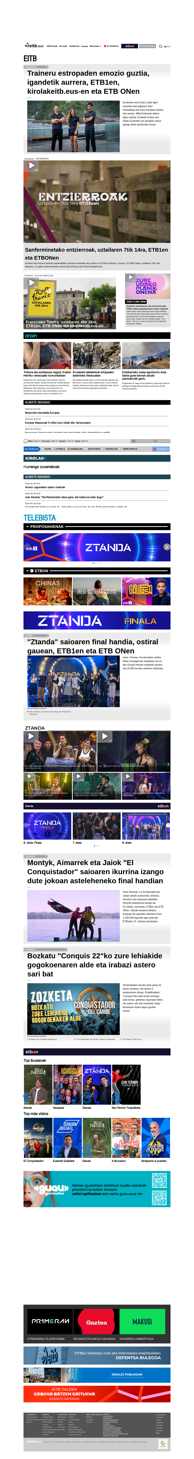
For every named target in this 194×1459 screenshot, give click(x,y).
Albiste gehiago (37, 402)
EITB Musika (47, 1427)
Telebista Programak (34, 1419)
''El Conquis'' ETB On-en (132, 1039)
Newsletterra (161, 1415)
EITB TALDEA (147, 46)
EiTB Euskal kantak (49, 1429)
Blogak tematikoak (112, 1432)
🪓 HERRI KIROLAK (128, 449)
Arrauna (71, 1424)
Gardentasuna (122, 1442)
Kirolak (63, 46)
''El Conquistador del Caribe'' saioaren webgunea (95, 1039)
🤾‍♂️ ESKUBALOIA (110, 449)
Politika (60, 1422)
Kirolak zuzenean (75, 1434)
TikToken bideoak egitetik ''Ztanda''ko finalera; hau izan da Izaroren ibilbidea (46, 794)
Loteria (106, 1424)
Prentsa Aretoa (110, 1436)
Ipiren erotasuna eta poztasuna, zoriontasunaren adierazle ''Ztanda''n (91, 794)
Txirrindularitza (74, 1419)
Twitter (158, 1420)
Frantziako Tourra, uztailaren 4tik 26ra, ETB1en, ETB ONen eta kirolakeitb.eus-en (65, 324)
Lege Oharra (77, 1442)
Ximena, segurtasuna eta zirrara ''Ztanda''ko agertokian (144, 794)
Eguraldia (61, 1429)
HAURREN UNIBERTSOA (137, 1338)
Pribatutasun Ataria (62, 1442)
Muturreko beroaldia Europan (42, 412)
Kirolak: (73, 1415)
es (169, 46)
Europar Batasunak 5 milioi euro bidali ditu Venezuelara (57, 422)
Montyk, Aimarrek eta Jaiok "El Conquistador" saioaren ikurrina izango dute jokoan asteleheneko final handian (95, 872)
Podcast (45, 1434)
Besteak (94, 46)
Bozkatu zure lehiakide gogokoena (43, 1039)
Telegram (159, 1425)
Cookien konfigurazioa (107, 1442)
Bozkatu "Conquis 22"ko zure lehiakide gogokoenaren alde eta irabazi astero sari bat (94, 965)
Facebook (159, 1417)
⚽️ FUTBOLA (59, 449)
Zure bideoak (161, 441)
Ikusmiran (61, 1427)
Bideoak (30, 1422)
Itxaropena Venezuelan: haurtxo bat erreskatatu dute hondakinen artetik (67, 432)
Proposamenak (47, 526)
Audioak (89, 1422)
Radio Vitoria (47, 1422)
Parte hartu (109, 1426)
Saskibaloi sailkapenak (77, 1432)
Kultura (60, 1424)
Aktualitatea (62, 1417)
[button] (93, 563)
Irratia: (46, 1415)
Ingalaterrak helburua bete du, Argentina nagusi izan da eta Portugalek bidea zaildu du (76, 507)
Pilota (71, 1422)
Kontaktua (134, 1442)
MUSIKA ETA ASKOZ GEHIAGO (94, 1338)
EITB (30, 59)
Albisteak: (63, 1415)
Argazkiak (90, 1419)
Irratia (84, 46)
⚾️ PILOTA (46, 449)
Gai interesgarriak (112, 1428)
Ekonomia (61, 1419)
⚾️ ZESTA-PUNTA (92, 449)
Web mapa (143, 1442)
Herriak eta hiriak (111, 1430)
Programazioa (32, 1417)
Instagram (160, 1423)
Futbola (71, 1417)
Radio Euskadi (47, 1419)
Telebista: (31, 1415)
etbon (41, 571)
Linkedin (159, 1428)
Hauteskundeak (110, 1420)
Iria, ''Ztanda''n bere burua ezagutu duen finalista (121, 766)
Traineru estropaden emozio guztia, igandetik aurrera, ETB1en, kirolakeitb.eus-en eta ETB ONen (88, 82)
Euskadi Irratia (47, 1417)
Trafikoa (107, 1418)
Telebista (74, 46)
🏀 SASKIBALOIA (75, 449)
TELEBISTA (39, 518)
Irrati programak (48, 1432)
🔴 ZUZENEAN (159, 449)
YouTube (159, 1431)
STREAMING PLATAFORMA (46, 1338)
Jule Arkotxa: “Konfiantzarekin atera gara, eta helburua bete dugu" (64, 497)
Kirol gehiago (73, 1427)
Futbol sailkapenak (75, 1429)
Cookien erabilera (90, 1442)
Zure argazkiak (141, 441)
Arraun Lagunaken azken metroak (45, 487)
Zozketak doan (110, 1422)
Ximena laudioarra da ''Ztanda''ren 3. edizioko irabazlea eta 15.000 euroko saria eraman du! (60, 767)
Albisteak (52, 46)
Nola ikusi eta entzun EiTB (115, 1434)
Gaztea (45, 1424)
